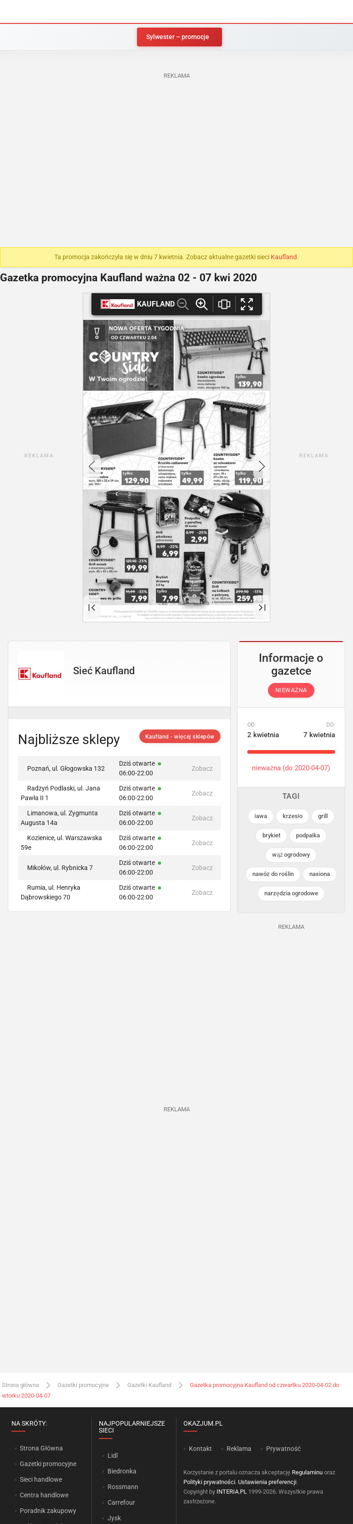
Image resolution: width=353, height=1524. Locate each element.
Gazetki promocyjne (83, 1385)
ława (261, 816)
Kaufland (284, 257)
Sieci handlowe (41, 1479)
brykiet (271, 835)
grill (323, 816)
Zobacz (202, 768)
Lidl (113, 1455)
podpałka (308, 835)
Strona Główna (41, 1448)
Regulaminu (307, 1472)
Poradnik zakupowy (48, 1510)
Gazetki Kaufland (149, 1385)
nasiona (319, 873)
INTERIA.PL (231, 1491)
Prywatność (283, 1448)
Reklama (239, 1448)
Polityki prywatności (209, 1482)
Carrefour (121, 1502)
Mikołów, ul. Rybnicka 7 (57, 867)
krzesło (292, 816)
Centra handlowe (44, 1495)
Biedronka (122, 1471)
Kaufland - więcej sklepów (180, 737)
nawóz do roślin (273, 873)
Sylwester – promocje (177, 36)
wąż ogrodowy (291, 854)
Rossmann (123, 1486)
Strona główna (20, 1385)
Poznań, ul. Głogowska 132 (63, 768)
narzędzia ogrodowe (291, 893)
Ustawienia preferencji (267, 1482)
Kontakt (200, 1448)
